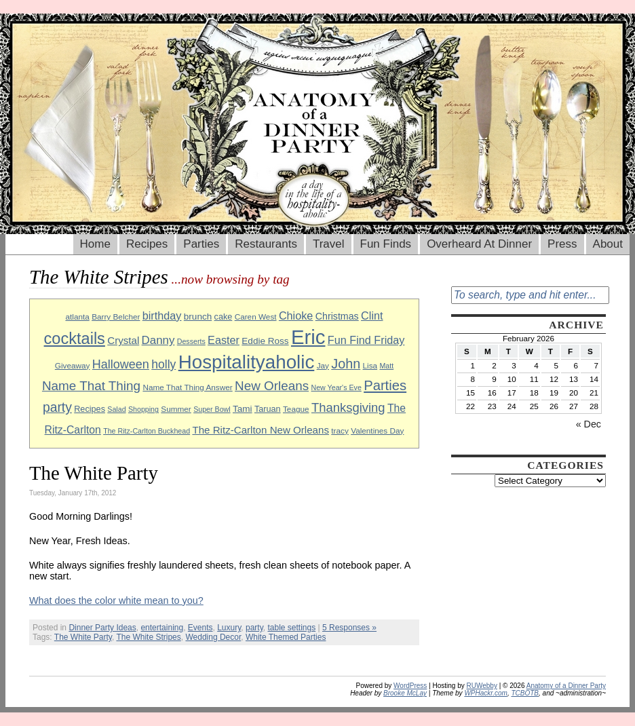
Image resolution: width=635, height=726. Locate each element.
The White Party (93, 473)
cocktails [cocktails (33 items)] (74, 338)
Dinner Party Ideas (102, 627)
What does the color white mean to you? (116, 600)
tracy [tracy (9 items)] (340, 430)
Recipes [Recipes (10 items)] (89, 409)
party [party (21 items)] (57, 407)
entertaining (161, 627)
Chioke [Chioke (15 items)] (296, 315)
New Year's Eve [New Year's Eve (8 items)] (336, 387)
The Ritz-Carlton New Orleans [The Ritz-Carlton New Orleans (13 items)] (260, 430)
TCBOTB (525, 693)
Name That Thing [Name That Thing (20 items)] (91, 386)
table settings (291, 627)
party (254, 627)
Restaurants (266, 243)
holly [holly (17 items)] (163, 364)
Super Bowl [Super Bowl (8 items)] (212, 409)
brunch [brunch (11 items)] (198, 316)
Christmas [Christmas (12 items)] (337, 316)
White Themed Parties (286, 637)
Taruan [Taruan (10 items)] (267, 409)
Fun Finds (386, 243)
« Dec (588, 424)
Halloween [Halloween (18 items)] (120, 364)
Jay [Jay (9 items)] (323, 365)
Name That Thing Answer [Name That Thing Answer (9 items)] (187, 387)
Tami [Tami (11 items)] (242, 409)
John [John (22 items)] (345, 363)
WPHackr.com (485, 693)
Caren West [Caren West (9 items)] (256, 316)
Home (95, 243)
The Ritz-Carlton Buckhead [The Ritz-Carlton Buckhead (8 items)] (146, 431)
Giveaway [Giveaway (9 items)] (72, 365)
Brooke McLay (405, 693)
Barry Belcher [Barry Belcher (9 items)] (116, 316)
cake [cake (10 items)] (223, 317)
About (608, 243)
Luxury (229, 627)
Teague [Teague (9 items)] (296, 408)
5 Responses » (349, 627)
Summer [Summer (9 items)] (176, 408)
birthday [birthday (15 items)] (162, 315)
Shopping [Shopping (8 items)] (143, 409)
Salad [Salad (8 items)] (116, 409)
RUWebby (482, 685)
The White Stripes (148, 637)
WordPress (410, 685)
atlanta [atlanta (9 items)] (77, 316)
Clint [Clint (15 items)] (372, 315)
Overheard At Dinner (479, 243)
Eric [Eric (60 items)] (308, 337)
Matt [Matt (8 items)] (386, 366)
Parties (201, 243)
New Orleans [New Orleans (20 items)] (272, 386)
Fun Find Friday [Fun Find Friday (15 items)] (366, 340)
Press (562, 243)
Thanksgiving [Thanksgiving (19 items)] (348, 407)
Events (200, 627)
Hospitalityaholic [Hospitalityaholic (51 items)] (246, 361)
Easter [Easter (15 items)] (223, 340)
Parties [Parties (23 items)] (385, 385)
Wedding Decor (213, 637)
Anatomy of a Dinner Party (566, 685)
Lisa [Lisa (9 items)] (370, 365)
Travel (329, 243)
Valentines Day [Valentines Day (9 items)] (377, 430)
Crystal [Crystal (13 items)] (123, 340)
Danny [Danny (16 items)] (158, 340)
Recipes (147, 243)
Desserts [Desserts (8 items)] (191, 341)
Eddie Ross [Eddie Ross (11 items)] (265, 341)
